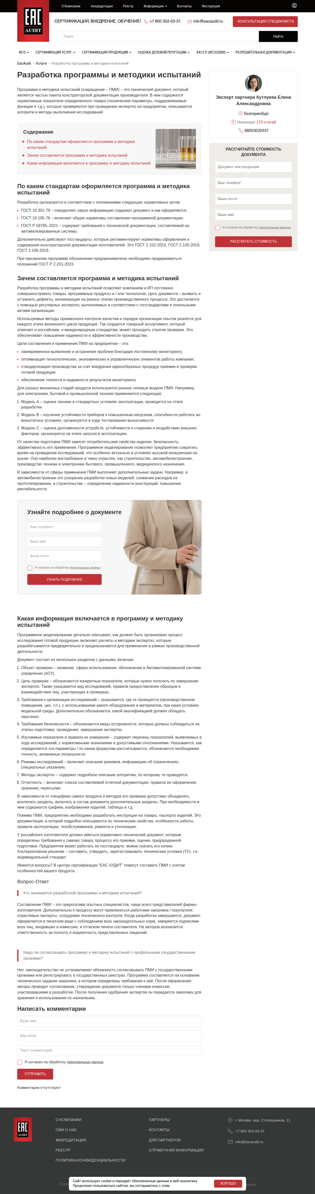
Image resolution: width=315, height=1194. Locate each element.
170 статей (266, 122)
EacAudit (24, 63)
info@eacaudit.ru (208, 22)
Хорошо (228, 1183)
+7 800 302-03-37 (165, 22)
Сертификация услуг (55, 52)
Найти (278, 36)
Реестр (128, 5)
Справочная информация (176, 1150)
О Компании (68, 1120)
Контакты (184, 5)
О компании (71, 5)
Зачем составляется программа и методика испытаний (77, 155)
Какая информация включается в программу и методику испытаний (89, 163)
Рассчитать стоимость (253, 241)
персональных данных (85, 567)
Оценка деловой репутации (163, 52)
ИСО (24, 52)
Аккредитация (102, 5)
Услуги (41, 63)
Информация (155, 5)
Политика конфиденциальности (90, 1160)
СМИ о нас (66, 1130)
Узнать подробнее (64, 579)
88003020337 (257, 130)
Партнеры (159, 1120)
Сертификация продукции (106, 52)
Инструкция (211, 5)
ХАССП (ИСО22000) (212, 52)
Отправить (35, 1074)
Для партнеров (165, 1140)
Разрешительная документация (265, 52)
